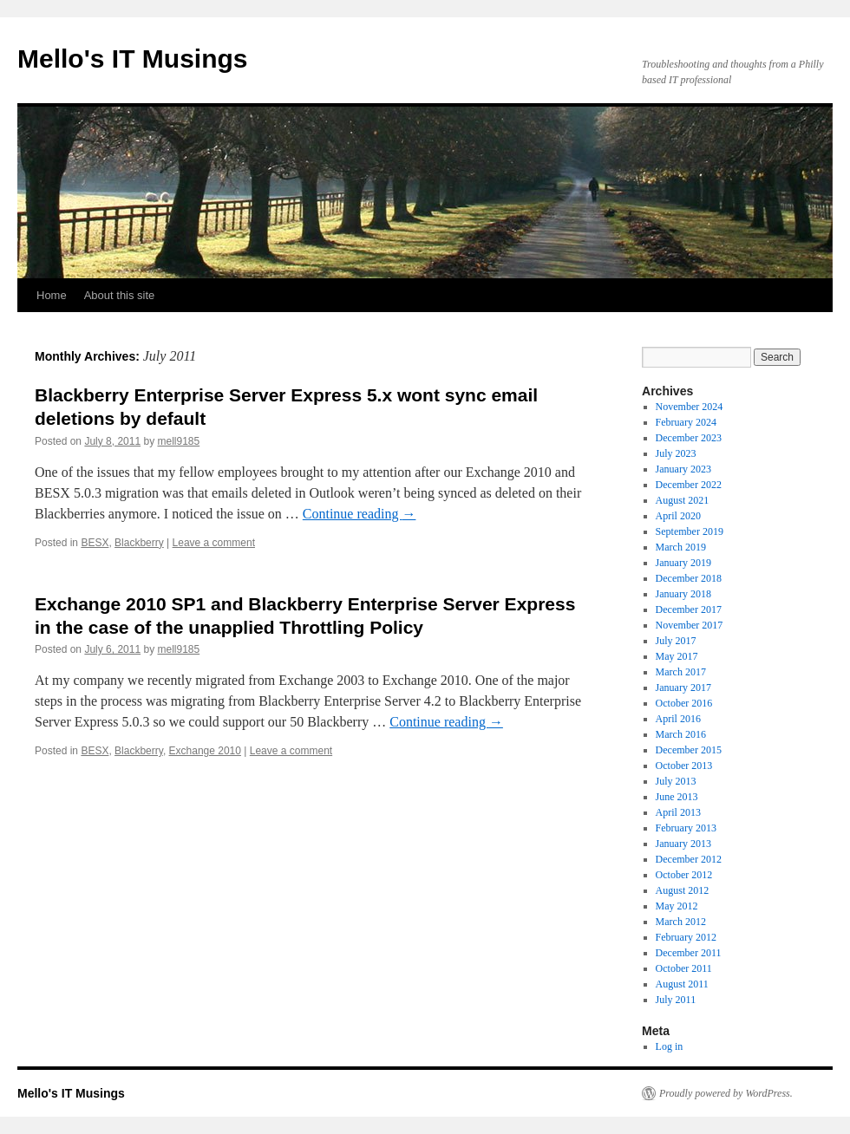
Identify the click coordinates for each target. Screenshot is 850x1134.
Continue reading (359, 513)
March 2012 (681, 922)
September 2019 (689, 531)
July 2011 (676, 1000)
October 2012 (684, 875)
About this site (119, 295)
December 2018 (689, 578)
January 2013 (683, 843)
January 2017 (683, 687)
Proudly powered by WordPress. (726, 1093)
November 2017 (689, 625)
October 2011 (684, 968)
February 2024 (686, 422)
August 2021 (682, 500)
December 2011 (689, 953)
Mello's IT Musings (132, 58)
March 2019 (681, 547)
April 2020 (678, 516)
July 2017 (676, 641)
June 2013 (677, 797)
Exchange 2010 (205, 751)
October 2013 (684, 765)
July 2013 (676, 781)
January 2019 (683, 563)
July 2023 (676, 453)
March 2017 (681, 672)
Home (51, 295)
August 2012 (682, 890)
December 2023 (689, 438)
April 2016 (678, 719)
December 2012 (689, 859)
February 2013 (686, 828)
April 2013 (678, 812)
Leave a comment (214, 543)
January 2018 (683, 594)
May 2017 (677, 656)
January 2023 (683, 469)
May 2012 (677, 906)
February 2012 (686, 937)
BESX (94, 543)
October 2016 (684, 703)
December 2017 (689, 609)
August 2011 (682, 984)
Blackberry (139, 543)
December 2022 (689, 485)
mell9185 (178, 441)
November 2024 (689, 407)
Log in (669, 1046)
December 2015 (689, 750)
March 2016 (681, 734)
